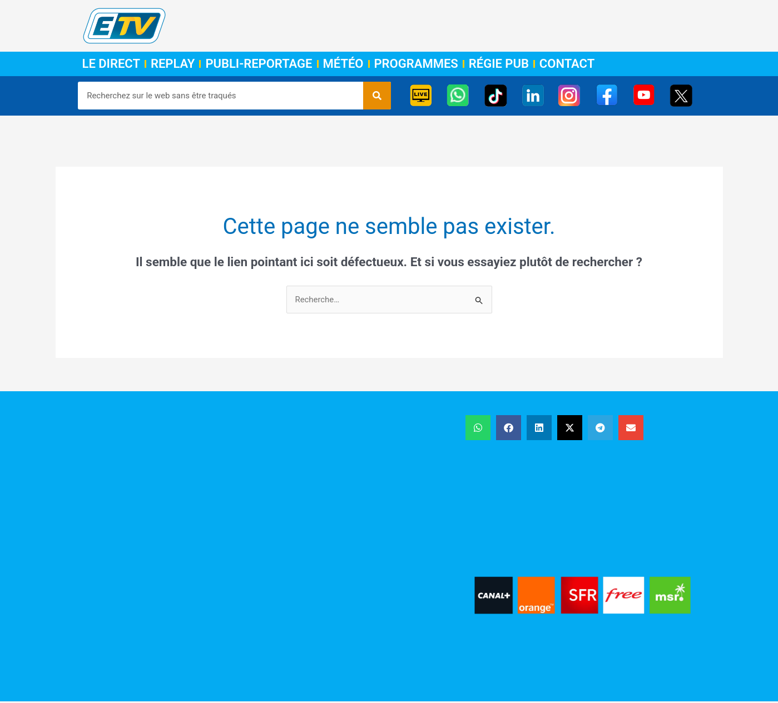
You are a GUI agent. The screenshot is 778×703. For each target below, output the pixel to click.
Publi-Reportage (258, 64)
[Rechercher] (377, 95)
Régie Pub (499, 64)
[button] (477, 427)
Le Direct (111, 64)
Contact (566, 64)
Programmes (416, 64)
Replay (173, 64)
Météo (343, 64)
